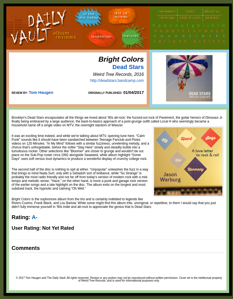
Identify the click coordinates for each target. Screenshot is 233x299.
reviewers (167, 12)
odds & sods (190, 18)
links (190, 12)
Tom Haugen (41, 92)
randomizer (101, 37)
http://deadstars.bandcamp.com (117, 80)
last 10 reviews (121, 16)
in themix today (88, 17)
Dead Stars (128, 67)
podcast (212, 18)
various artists (191, 42)
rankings (167, 18)
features (130, 37)
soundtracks (192, 36)
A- (34, 217)
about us (212, 12)
